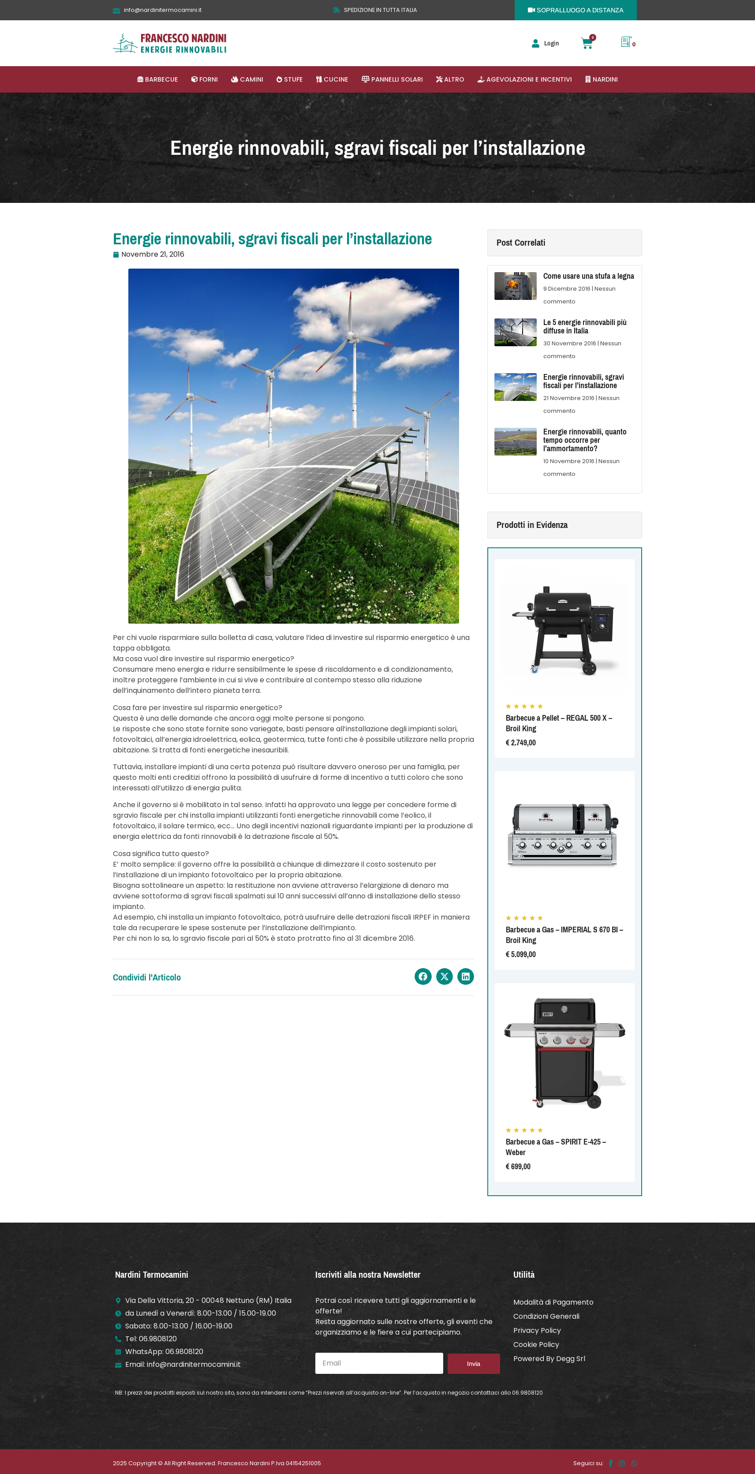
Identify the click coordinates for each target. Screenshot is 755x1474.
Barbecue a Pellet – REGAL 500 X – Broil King (559, 723)
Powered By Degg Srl (549, 1359)
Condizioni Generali (546, 1316)
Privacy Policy (537, 1330)
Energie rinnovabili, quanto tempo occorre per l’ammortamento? (585, 440)
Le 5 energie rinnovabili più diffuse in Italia (585, 326)
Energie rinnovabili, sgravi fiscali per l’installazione (583, 381)
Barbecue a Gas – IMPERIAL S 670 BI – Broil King (564, 935)
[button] (158, 79)
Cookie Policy (536, 1344)
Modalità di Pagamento (553, 1302)
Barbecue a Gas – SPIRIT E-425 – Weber (556, 1147)
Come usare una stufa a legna (588, 276)
